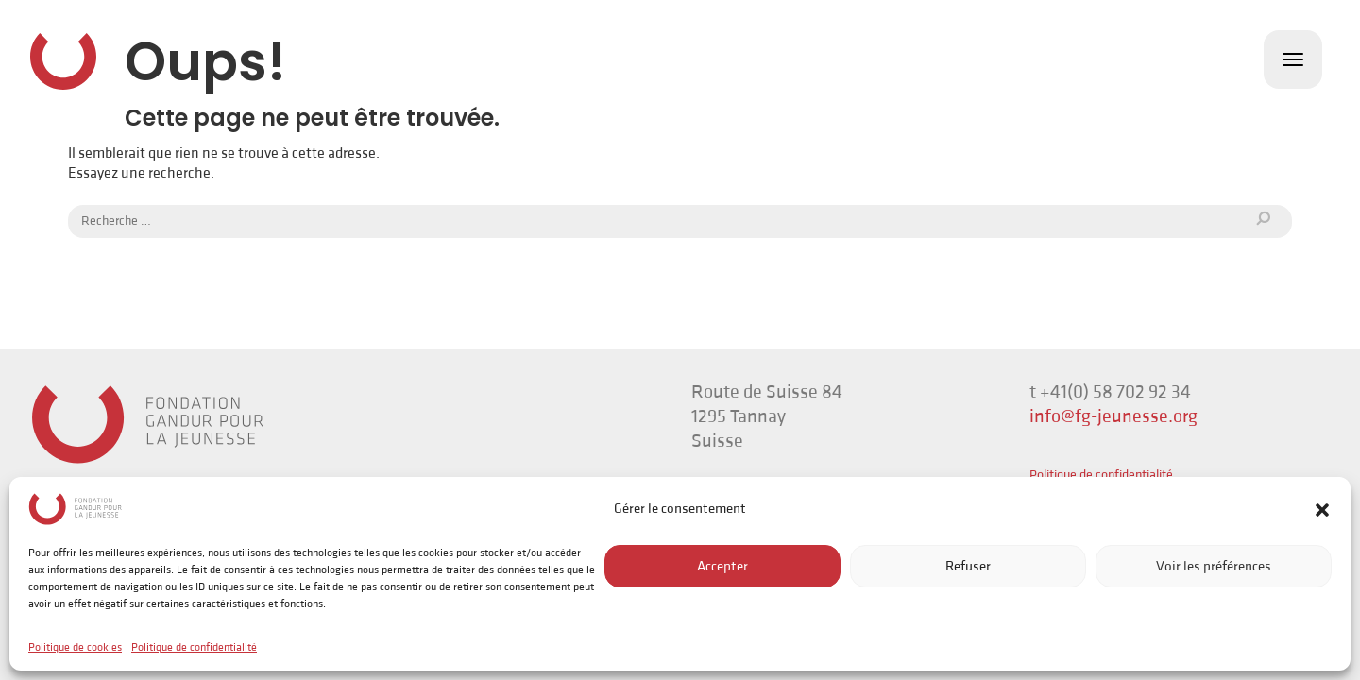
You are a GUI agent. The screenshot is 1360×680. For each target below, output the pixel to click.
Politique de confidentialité (194, 647)
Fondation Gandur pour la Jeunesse (63, 61)
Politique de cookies (75, 647)
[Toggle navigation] (1293, 59)
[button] (1322, 509)
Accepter (722, 566)
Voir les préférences (1213, 566)
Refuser (968, 566)
